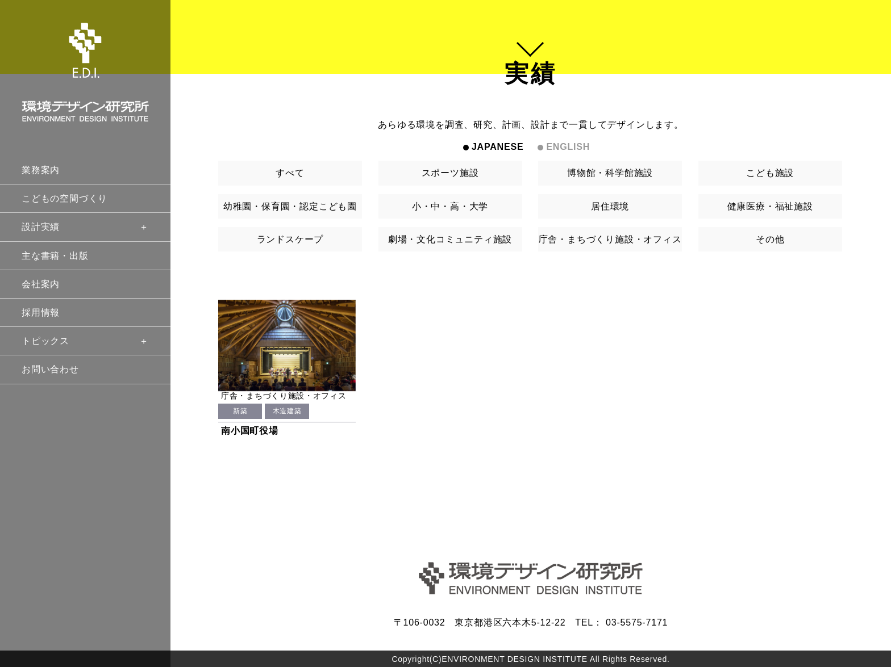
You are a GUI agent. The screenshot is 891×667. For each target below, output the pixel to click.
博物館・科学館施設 (610, 173)
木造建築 (287, 411)
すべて (290, 173)
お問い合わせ (50, 369)
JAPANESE (497, 147)
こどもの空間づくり (64, 198)
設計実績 (85, 226)
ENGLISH (568, 147)
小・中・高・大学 (450, 206)
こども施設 (770, 173)
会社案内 (41, 284)
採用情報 (41, 312)
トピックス (85, 340)
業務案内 (41, 170)
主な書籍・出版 (55, 256)
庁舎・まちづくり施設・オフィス (610, 239)
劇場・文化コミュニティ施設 (450, 239)
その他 (770, 239)
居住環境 (610, 206)
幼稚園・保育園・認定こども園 (290, 206)
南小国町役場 (249, 430)
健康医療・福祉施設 (770, 206)
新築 (240, 411)
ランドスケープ (290, 239)
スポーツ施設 (450, 173)
